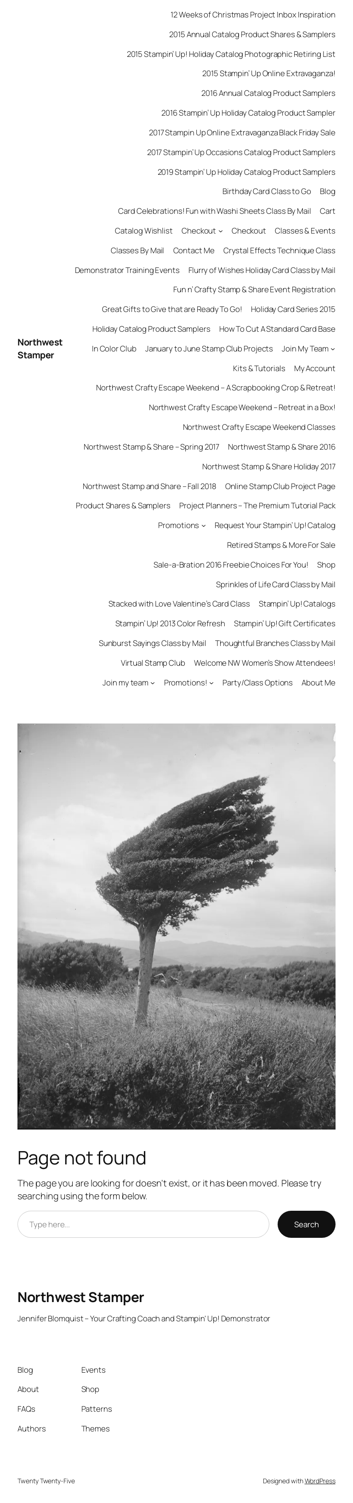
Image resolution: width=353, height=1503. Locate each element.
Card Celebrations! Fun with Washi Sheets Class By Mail (214, 211)
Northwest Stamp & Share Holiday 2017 (268, 466)
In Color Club (114, 348)
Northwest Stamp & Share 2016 (281, 446)
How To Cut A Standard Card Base (277, 328)
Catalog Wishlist (143, 230)
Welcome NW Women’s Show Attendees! (265, 662)
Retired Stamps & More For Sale (281, 545)
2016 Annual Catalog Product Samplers (268, 93)
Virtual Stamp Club (153, 662)
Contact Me (194, 250)
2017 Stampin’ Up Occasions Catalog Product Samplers (241, 152)
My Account (315, 368)
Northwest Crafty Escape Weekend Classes (259, 427)
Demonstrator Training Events (127, 270)
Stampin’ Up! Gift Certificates (285, 623)
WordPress (320, 1480)
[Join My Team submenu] (332, 348)
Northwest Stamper (40, 348)
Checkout (199, 230)
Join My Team (305, 348)
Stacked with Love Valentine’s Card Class (179, 603)
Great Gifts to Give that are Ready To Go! (172, 309)
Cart (328, 211)
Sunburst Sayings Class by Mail (152, 643)
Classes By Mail (138, 250)
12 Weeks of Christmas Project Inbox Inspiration (253, 14)
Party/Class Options (257, 682)
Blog (328, 191)
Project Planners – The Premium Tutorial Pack (257, 505)
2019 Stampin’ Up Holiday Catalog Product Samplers (247, 172)
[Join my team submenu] (152, 682)
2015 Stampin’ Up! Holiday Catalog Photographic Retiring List (231, 54)
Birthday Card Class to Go (266, 191)
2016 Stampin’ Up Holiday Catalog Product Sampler (248, 112)
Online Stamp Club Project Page (280, 486)
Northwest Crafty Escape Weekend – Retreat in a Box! (242, 407)
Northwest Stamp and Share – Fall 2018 (149, 486)
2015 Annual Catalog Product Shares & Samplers (252, 34)
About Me (318, 682)
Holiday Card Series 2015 (293, 309)
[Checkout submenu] (220, 230)
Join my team (125, 682)
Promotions (178, 525)
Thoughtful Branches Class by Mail (275, 643)
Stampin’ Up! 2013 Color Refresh (170, 623)
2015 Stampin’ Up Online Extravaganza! (268, 73)
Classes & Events (305, 230)
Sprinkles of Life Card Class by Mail (275, 584)
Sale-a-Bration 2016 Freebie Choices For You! (231, 564)
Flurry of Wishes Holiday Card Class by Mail (262, 270)
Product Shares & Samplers (123, 505)
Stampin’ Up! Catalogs (297, 603)
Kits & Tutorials (259, 368)
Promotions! (185, 682)
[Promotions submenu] (203, 525)
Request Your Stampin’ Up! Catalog (275, 525)
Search (306, 1224)
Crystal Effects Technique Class (279, 250)
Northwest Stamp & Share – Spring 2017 (151, 446)
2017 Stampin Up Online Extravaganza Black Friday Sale (242, 132)
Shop (326, 564)
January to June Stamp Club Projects (209, 348)
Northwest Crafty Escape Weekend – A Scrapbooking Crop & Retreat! (216, 387)
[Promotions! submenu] (211, 682)
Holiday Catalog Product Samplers (151, 328)
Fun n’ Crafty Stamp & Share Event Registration (254, 289)
